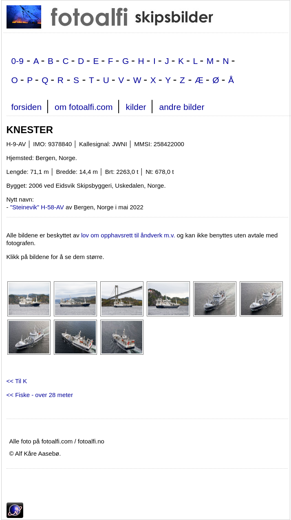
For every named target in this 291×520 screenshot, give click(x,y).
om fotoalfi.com (83, 107)
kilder (136, 107)
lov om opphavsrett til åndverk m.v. (128, 235)
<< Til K (17, 380)
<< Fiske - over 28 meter (40, 394)
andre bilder (181, 107)
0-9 (17, 61)
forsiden (26, 107)
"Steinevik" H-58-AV (37, 207)
